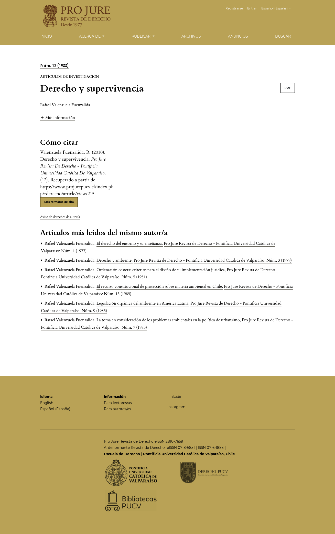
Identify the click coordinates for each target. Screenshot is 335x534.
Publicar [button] (142, 36)
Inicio (46, 36)
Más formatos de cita (59, 202)
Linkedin (174, 397)
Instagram (176, 407)
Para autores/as (117, 409)
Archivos (191, 36)
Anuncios (238, 36)
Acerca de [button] (90, 36)
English (46, 403)
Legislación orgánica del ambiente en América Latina (142, 303)
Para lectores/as (118, 403)
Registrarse (234, 8)
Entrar (252, 8)
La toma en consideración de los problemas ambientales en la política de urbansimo (168, 320)
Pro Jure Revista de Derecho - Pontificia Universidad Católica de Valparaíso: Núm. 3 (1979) (213, 260)
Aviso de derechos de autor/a (60, 217)
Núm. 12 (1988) (54, 66)
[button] (57, 117)
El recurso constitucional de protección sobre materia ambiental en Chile (159, 286)
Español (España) (278, 7)
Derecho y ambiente (114, 260)
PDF (288, 88)
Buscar (283, 36)
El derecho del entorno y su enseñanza (129, 243)
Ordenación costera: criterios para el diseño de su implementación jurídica (161, 270)
